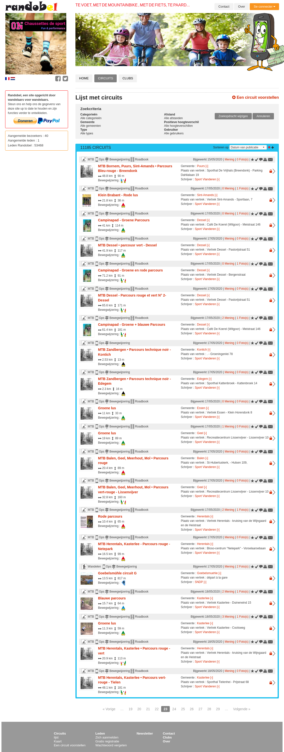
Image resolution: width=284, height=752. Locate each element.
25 (183, 709)
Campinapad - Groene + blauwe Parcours (131, 324)
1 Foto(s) (243, 188)
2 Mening (228, 318)
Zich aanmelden (106, 737)
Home (84, 78)
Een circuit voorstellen (255, 97)
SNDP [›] (200, 582)
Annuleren (263, 116)
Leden (100, 733)
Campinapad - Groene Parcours (124, 220)
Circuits (105, 78)
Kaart (58, 741)
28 (209, 709)
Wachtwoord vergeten (111, 745)
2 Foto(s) (243, 566)
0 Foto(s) (243, 159)
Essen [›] (203, 408)
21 (148, 709)
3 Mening (228, 616)
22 (157, 709)
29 (218, 709)
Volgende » (241, 709)
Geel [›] (202, 433)
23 (166, 709)
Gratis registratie (107, 741)
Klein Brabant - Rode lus (118, 195)
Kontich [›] (203, 349)
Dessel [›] (203, 220)
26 (192, 709)
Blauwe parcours (112, 598)
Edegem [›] (204, 379)
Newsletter (145, 733)
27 (200, 709)
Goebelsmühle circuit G (117, 573)
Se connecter (264, 6)
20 (139, 709)
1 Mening (228, 426)
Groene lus (107, 408)
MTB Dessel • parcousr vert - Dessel (127, 245)
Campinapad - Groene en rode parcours (130, 270)
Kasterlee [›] (205, 598)
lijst (56, 737)
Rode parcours (110, 516)
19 (130, 709)
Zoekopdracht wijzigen (233, 116)
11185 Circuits (95, 147)
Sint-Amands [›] (207, 195)
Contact (223, 6)
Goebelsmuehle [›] (209, 573)
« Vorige (109, 709)
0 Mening (228, 188)
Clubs (127, 78)
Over (241, 6)
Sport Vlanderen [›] (207, 179)
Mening (229, 159)
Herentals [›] (205, 516)
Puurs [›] (202, 166)
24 (174, 709)
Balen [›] (202, 458)
